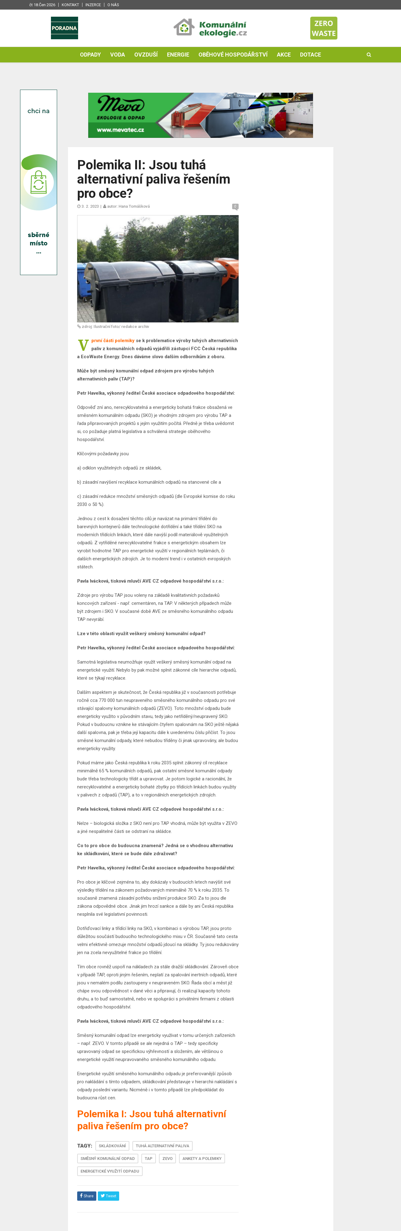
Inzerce (93, 4)
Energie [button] (178, 54)
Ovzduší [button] (146, 54)
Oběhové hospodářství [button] (233, 54)
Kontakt (70, 4)
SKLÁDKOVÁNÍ (112, 1146)
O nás (113, 4)
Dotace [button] (310, 54)
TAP (148, 1158)
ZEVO (167, 1158)
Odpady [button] (90, 54)
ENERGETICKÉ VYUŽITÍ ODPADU (110, 1171)
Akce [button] (284, 54)
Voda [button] (117, 54)
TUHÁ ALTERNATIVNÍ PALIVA (162, 1146)
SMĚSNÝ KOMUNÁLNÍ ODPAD (108, 1158)
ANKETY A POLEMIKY (202, 1158)
